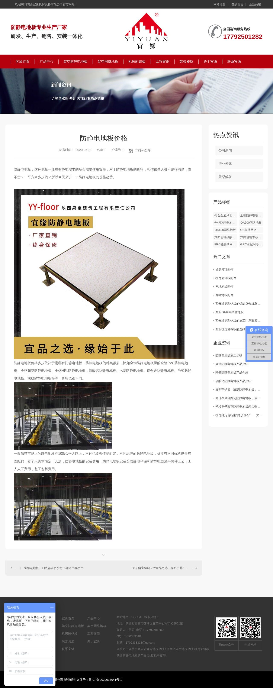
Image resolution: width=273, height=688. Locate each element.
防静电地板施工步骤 (228, 355)
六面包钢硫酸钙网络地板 (225, 237)
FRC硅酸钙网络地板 (225, 244)
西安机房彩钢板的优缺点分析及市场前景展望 (239, 303)
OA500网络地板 (251, 222)
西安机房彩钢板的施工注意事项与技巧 (239, 320)
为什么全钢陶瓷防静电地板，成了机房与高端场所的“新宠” (239, 398)
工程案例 (162, 61)
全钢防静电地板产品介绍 (231, 364)
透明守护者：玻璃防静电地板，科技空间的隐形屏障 (239, 389)
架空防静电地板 (75, 61)
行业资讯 (225, 163)
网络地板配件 (224, 286)
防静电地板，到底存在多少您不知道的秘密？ (54, 568)
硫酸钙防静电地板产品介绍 (233, 381)
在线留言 (237, 4)
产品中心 (46, 61)
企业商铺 (255, 4)
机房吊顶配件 (224, 269)
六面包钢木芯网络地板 (251, 237)
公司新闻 (225, 150)
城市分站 (150, 617)
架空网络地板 (108, 61)
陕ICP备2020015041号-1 (105, 679)
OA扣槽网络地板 (251, 230)
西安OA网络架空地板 (229, 312)
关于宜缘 (210, 61)
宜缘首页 (22, 61)
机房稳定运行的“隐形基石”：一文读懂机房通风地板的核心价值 (239, 415)
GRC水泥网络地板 (251, 244)
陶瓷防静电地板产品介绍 (231, 372)
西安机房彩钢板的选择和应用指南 (237, 329)
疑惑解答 (225, 177)
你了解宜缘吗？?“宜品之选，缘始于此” (158, 568)
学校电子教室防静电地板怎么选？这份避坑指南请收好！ (239, 406)
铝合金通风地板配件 (225, 215)
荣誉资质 (186, 61)
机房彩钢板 (136, 61)
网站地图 (219, 4)
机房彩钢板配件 (225, 278)
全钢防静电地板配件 (251, 215)
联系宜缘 (234, 61)
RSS (132, 617)
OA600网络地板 (225, 230)
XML (139, 617)
